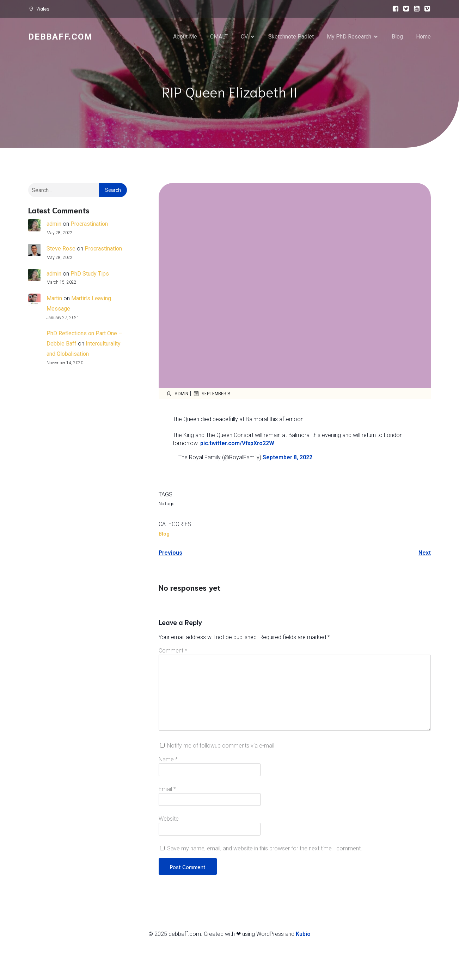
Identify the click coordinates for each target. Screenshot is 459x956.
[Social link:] (393, 9)
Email (167, 789)
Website (169, 819)
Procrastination (89, 224)
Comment (173, 651)
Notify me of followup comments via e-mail (220, 746)
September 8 (212, 394)
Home (423, 37)
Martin (54, 299)
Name (168, 760)
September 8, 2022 (287, 458)
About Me (185, 37)
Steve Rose (61, 249)
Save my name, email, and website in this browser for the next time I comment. (264, 849)
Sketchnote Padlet (291, 37)
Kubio (303, 934)
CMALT (219, 37)
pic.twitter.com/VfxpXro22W (237, 444)
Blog (397, 37)
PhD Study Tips (90, 274)
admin (54, 224)
